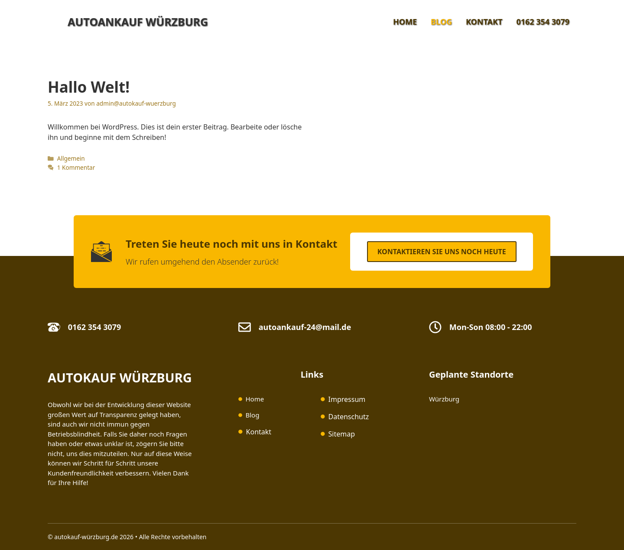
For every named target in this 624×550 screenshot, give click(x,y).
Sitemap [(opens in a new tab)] (341, 434)
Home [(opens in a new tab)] (254, 399)
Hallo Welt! (89, 87)
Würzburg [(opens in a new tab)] (444, 399)
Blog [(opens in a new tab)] (252, 415)
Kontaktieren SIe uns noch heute (441, 251)
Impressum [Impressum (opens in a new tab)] (347, 399)
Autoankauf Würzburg (138, 21)
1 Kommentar (76, 167)
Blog (441, 21)
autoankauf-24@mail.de (305, 327)
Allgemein (71, 158)
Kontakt (484, 21)
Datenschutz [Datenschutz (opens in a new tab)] (348, 416)
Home (405, 21)
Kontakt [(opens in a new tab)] (259, 432)
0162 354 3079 (542, 21)
